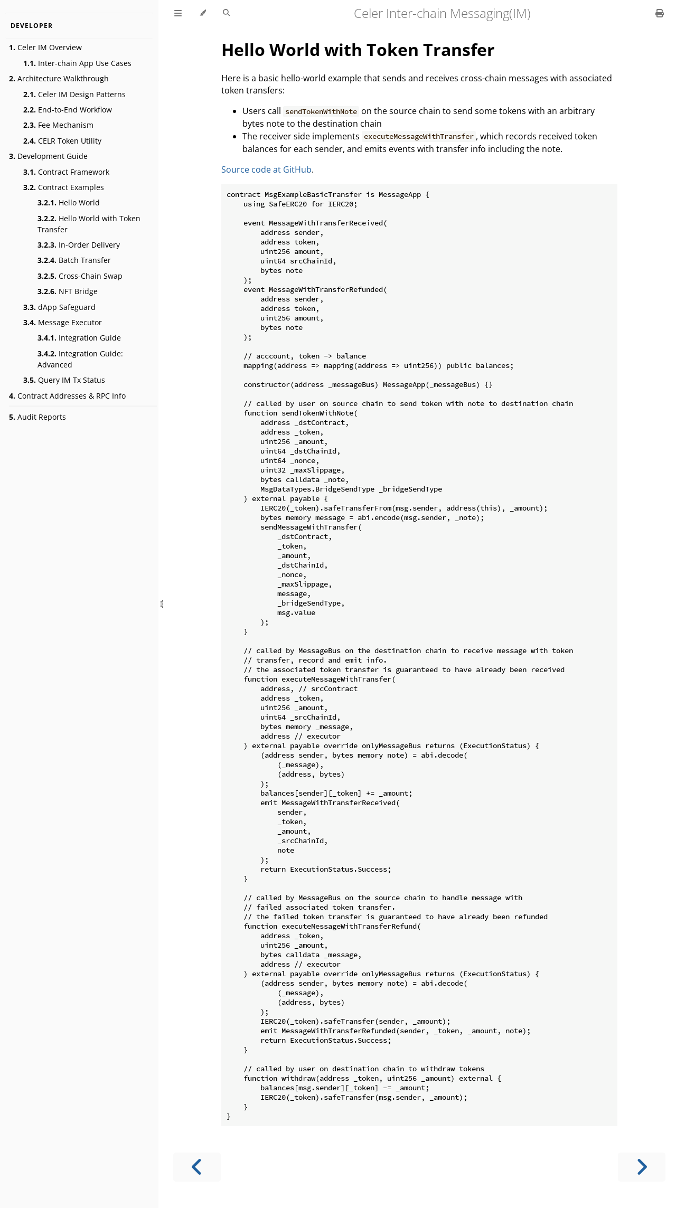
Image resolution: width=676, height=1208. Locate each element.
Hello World (68, 202)
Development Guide (48, 156)
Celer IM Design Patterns (74, 94)
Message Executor (62, 322)
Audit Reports (37, 417)
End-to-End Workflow (67, 110)
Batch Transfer (74, 260)
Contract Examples (63, 187)
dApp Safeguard (59, 307)
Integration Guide (79, 338)
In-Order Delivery (78, 245)
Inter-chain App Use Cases (77, 63)
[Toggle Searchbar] (226, 13)
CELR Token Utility (62, 141)
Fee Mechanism (58, 125)
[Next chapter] (641, 1167)
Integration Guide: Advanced (80, 359)
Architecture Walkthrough (59, 78)
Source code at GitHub (266, 169)
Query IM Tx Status (64, 380)
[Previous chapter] (197, 1167)
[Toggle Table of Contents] (178, 13)
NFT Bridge (67, 291)
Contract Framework (66, 172)
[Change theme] (202, 13)
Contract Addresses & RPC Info (67, 396)
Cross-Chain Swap (80, 276)
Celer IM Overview (45, 47)
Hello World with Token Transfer (88, 223)
